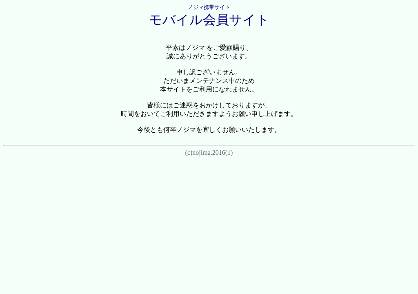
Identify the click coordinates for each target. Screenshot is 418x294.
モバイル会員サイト (209, 19)
